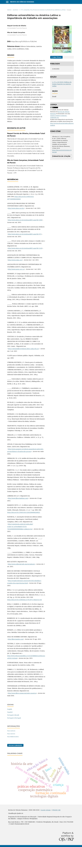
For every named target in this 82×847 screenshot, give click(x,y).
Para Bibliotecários (13, 736)
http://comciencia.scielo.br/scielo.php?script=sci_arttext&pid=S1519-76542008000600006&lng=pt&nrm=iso (20, 526)
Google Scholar (46, 810)
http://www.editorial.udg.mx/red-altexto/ (21, 564)
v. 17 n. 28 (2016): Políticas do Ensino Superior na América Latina (42, 10)
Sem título (57, 57)
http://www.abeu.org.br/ (16, 208)
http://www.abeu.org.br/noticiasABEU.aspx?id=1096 (25, 220)
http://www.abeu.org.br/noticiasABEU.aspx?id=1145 (25, 248)
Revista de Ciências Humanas (22, 2)
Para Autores (11, 734)
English (9, 709)
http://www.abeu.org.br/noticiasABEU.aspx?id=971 (24, 234)
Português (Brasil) (13, 715)
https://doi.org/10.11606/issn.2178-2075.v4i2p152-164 (24, 600)
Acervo (15, 10)
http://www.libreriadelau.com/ (18, 498)
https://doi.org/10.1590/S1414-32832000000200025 (23, 512)
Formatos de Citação (61, 156)
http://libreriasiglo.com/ (15, 639)
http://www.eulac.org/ (15, 260)
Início (9, 10)
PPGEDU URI (56, 810)
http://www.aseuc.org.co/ (16, 269)
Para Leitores (11, 731)
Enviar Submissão (15, 745)
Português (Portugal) (14, 718)
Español (9, 712)
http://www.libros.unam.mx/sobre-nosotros (22, 693)
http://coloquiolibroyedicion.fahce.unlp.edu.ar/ (23, 349)
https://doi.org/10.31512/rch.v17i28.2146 (24, 41)
